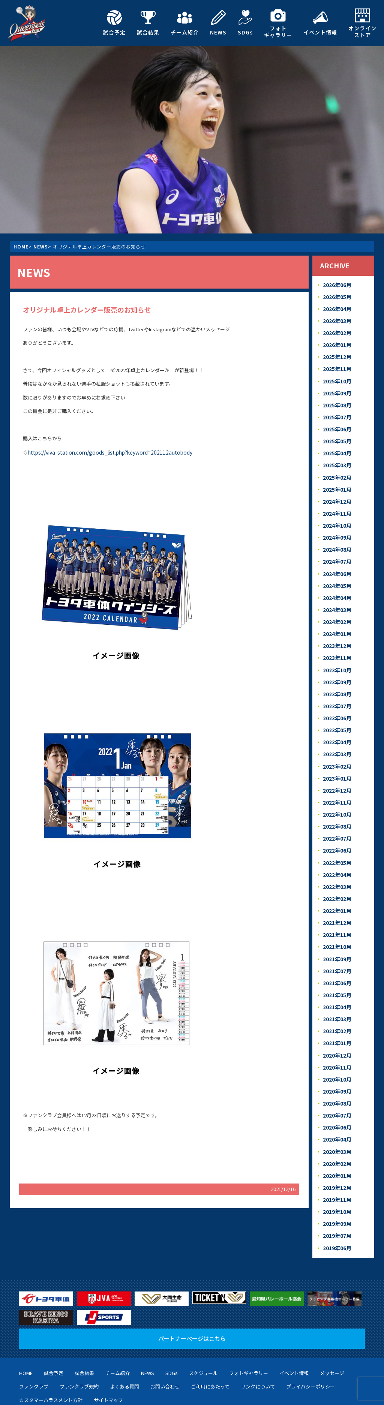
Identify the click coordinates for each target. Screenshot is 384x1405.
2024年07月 (337, 549)
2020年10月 (337, 1045)
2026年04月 (337, 307)
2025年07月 (337, 410)
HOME (21, 246)
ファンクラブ (33, 1346)
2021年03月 (337, 988)
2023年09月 (337, 665)
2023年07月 (337, 687)
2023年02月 (337, 745)
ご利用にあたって (210, 1346)
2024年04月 (337, 584)
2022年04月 (337, 849)
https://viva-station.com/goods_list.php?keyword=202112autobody (104, 451)
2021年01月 (337, 1011)
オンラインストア (362, 23)
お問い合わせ (165, 1346)
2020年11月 (337, 1034)
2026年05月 (337, 295)
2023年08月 (337, 676)
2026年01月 (337, 342)
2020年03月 (337, 1115)
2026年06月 (337, 284)
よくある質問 (124, 1346)
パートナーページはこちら (192, 1298)
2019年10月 (337, 1172)
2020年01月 (337, 1138)
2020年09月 (337, 1057)
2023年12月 (337, 630)
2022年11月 (337, 780)
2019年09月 (337, 1184)
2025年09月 (337, 388)
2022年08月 (337, 803)
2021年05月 (337, 965)
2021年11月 (337, 907)
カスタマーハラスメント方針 (50, 1359)
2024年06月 (337, 561)
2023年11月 (337, 641)
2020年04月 (337, 1103)
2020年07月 (337, 1080)
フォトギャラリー (278, 23)
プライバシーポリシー (310, 1346)
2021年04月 (337, 976)
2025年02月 (337, 468)
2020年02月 (337, 1126)
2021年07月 (337, 942)
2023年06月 (337, 699)
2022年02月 (337, 872)
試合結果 (148, 23)
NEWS (218, 23)
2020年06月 (337, 1091)
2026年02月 (337, 330)
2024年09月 (337, 526)
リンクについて (258, 1346)
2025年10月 (337, 376)
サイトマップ (108, 1359)
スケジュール (203, 1332)
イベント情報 (320, 23)
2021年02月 (337, 999)
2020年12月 (337, 1022)
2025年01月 (337, 480)
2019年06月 (337, 1207)
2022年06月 (337, 826)
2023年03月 (337, 734)
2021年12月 (337, 895)
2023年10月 (337, 653)
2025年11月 (337, 364)
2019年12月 (337, 1149)
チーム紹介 (185, 23)
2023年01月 (337, 757)
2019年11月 (337, 1161)
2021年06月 (337, 953)
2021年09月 (337, 930)
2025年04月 (337, 445)
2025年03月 (337, 457)
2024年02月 (337, 607)
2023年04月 (337, 722)
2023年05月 (337, 711)
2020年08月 (337, 1069)
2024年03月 (337, 595)
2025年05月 (337, 434)
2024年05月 (337, 572)
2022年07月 (337, 814)
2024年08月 (337, 538)
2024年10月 (337, 515)
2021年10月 (337, 918)
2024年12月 (337, 491)
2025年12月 (337, 353)
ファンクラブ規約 (79, 1346)
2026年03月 (337, 318)
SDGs (245, 23)
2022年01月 (337, 884)
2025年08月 (337, 399)
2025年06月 (337, 422)
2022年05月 (337, 838)
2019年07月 (337, 1196)
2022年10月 (337, 792)
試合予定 (114, 23)
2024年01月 (337, 618)
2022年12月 (337, 768)
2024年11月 (337, 503)
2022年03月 (337, 861)
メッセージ (332, 1332)
